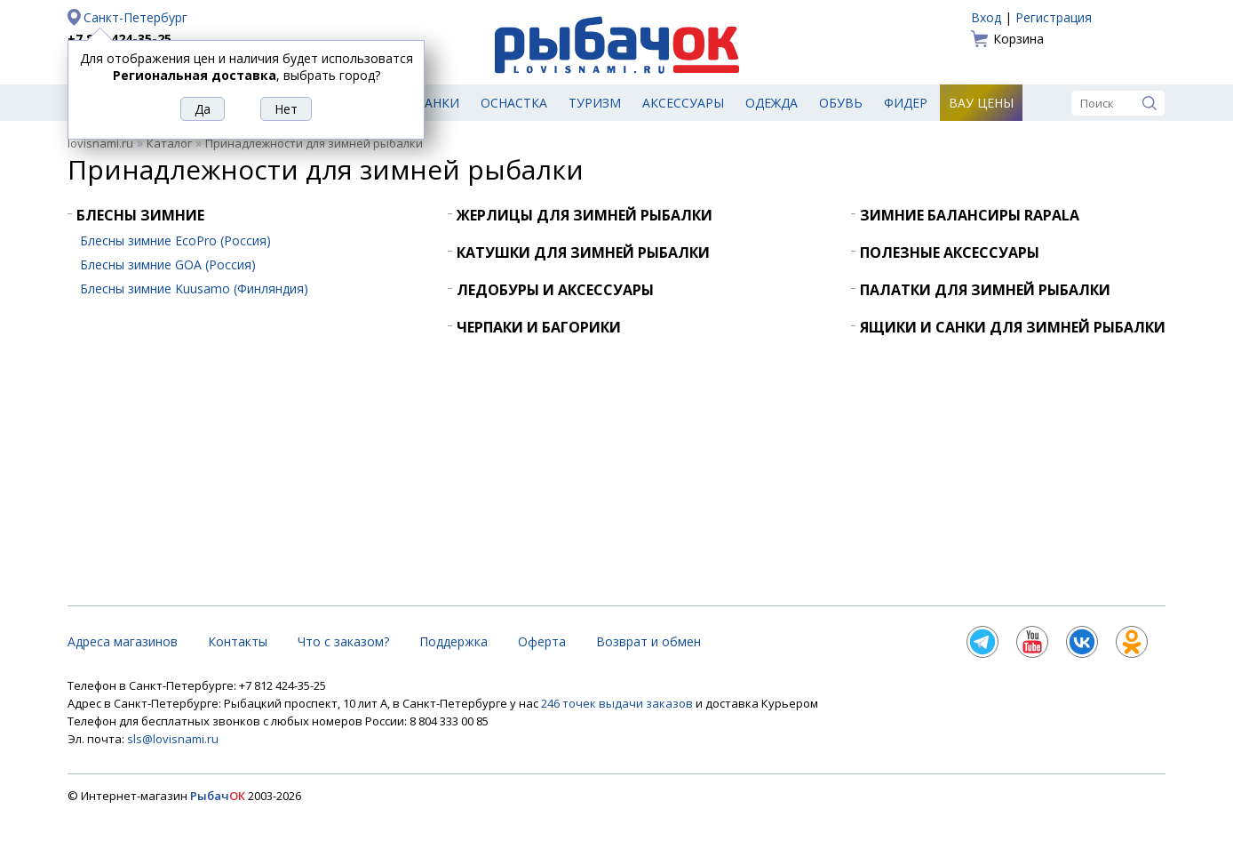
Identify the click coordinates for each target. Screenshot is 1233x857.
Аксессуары (683, 102)
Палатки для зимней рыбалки (985, 290)
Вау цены (981, 102)
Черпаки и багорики (539, 327)
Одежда (771, 102)
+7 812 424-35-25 (119, 38)
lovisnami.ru (100, 143)
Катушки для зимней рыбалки (583, 252)
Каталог (169, 143)
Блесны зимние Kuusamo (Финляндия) (194, 288)
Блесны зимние (140, 215)
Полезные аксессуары (949, 252)
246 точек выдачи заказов (618, 703)
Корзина (1018, 38)
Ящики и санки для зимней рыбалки (1012, 327)
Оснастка (514, 102)
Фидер (905, 102)
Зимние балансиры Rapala (969, 215)
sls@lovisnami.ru (173, 739)
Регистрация (1053, 17)
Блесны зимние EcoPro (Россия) (175, 240)
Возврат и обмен (648, 641)
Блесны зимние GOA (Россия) (168, 264)
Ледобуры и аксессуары (555, 290)
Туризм (595, 102)
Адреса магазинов (123, 641)
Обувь (841, 102)
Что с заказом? (343, 641)
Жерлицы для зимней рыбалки (584, 215)
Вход (986, 17)
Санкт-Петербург (135, 17)
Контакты (237, 641)
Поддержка (453, 641)
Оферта (542, 641)
